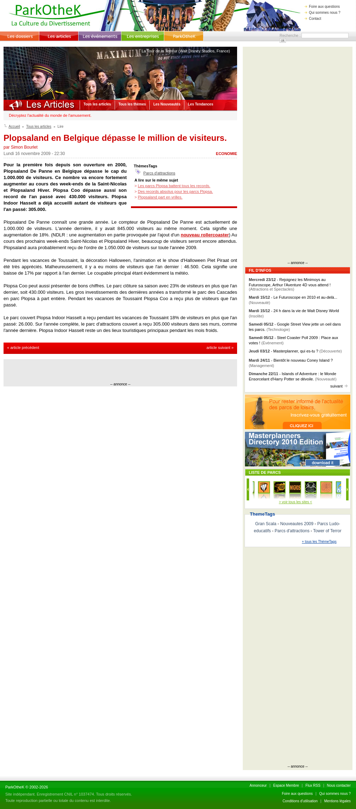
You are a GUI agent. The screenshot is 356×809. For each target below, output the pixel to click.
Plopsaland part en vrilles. (160, 197)
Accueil (14, 126)
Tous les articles (97, 104)
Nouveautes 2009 (297, 523)
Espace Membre (286, 785)
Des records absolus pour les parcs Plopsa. (175, 191)
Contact (313, 19)
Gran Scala (265, 523)
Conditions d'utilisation (299, 801)
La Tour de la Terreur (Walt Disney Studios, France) (186, 51)
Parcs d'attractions (159, 173)
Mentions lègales (337, 801)
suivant (339, 386)
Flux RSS (312, 785)
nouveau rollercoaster (205, 234)
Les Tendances (200, 104)
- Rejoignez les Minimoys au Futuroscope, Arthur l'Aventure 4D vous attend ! (290, 284)
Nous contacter (339, 785)
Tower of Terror (327, 530)
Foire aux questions (322, 6)
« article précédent (23, 347)
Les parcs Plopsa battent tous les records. (174, 186)
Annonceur (257, 785)
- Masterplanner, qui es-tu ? (295, 351)
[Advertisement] (120, 371)
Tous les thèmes (132, 104)
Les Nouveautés (166, 104)
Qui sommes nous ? (322, 13)
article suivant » (220, 347)
